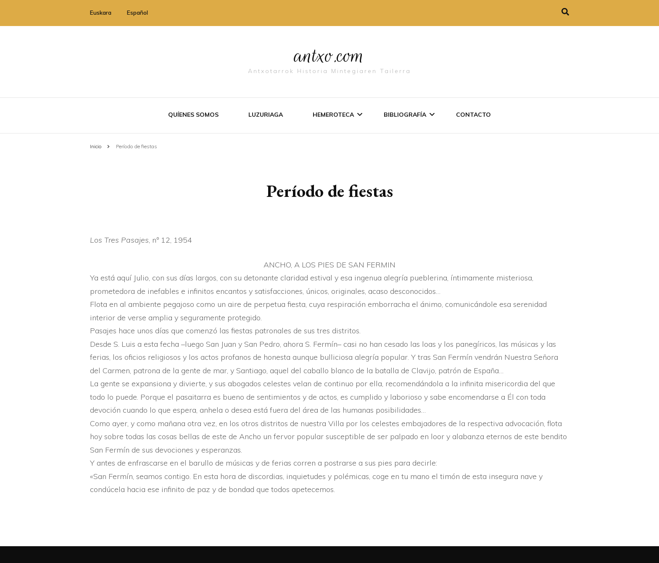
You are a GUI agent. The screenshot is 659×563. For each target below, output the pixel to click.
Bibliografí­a (405, 114)
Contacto (473, 114)
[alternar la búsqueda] (565, 12)
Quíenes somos (193, 114)
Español (137, 12)
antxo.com (329, 55)
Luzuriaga (265, 114)
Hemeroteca (333, 114)
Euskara (100, 12)
